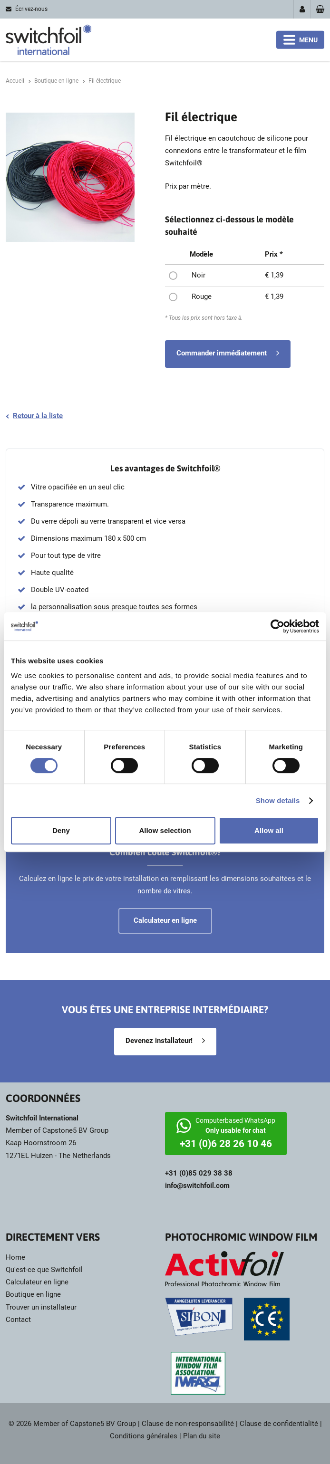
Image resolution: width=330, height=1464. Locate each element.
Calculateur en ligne (37, 1282)
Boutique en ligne (33, 1294)
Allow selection (165, 830)
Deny (61, 830)
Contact (18, 1319)
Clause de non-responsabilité (188, 1423)
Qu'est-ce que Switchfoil (44, 1269)
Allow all (268, 830)
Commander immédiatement (221, 353)
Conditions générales (143, 1436)
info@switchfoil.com (197, 1185)
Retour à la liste (38, 415)
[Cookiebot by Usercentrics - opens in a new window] (277, 626)
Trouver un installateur (41, 1307)
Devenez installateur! (159, 1040)
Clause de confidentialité (279, 1423)
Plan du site (201, 1436)
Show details (278, 800)
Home (15, 1257)
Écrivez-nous (31, 9)
